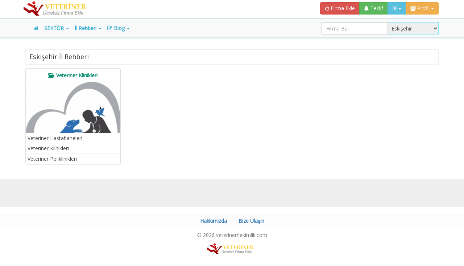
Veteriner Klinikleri (48, 148)
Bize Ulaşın (251, 220)
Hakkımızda (213, 220)
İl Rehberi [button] (88, 28)
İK (396, 8)
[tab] (73, 75)
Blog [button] (118, 28)
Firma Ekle (340, 8)
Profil (422, 8)
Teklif (373, 8)
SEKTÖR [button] (56, 28)
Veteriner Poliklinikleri (52, 158)
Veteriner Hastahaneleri (55, 138)
